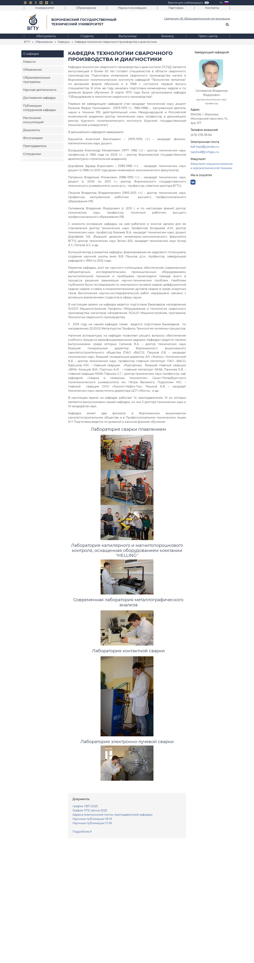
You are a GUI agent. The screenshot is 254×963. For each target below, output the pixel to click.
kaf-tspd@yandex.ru (204, 146)
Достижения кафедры (39, 97)
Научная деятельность (39, 90)
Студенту (87, 36)
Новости (29, 61)
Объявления (32, 69)
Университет (44, 8)
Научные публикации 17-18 (92, 823)
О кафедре (31, 53)
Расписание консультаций (33, 120)
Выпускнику (128, 36)
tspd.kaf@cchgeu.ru (204, 152)
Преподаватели (34, 146)
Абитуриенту (46, 36)
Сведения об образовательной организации (197, 18)
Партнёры (175, 8)
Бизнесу (167, 36)
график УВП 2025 (85, 806)
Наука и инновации (132, 8)
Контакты (212, 8)
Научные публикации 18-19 (92, 819)
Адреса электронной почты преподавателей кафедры (112, 814)
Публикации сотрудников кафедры (39, 108)
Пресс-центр (208, 36)
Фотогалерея (33, 138)
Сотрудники (32, 154)
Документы (31, 130)
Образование (86, 8)
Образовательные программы (36, 80)
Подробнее (82, 831)
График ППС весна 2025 (89, 810)
